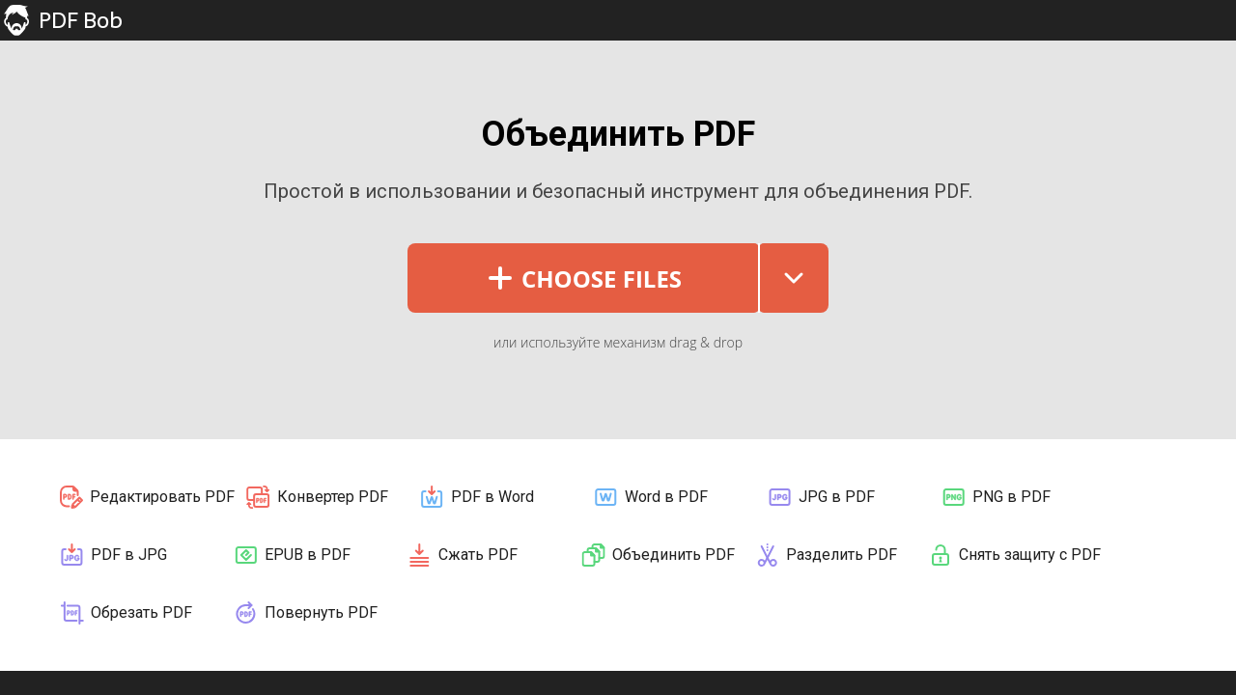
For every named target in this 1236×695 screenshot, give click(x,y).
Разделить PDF (825, 555)
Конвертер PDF (316, 497)
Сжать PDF (462, 555)
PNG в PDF (995, 497)
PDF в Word (476, 497)
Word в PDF (650, 497)
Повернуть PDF (305, 612)
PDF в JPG (112, 555)
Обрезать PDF (125, 612)
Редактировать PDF (146, 497)
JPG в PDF (820, 497)
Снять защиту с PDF (1014, 555)
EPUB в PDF (291, 555)
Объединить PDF (657, 555)
